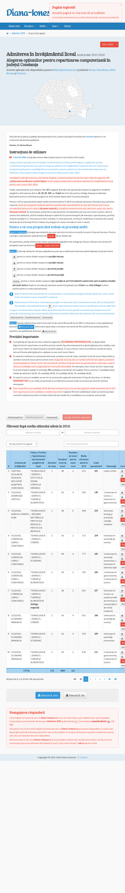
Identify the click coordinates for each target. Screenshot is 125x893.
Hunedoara (103, 69)
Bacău (92, 69)
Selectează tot (17, 317)
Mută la (16, 281)
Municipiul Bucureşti (64, 69)
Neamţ (10, 73)
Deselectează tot (33, 317)
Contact (67, 26)
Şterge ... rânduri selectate (47, 245)
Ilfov (112, 69)
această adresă (99, 721)
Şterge (51, 236)
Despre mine (14, 26)
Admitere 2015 (18, 33)
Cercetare (28, 26)
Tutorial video (20, 157)
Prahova (21, 73)
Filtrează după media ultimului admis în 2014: (38, 426)
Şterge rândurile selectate (77, 417)
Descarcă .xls (49, 331)
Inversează (47, 317)
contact (90, 136)
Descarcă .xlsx (26, 327)
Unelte (42, 26)
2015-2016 (107, 44)
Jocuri (54, 26)
